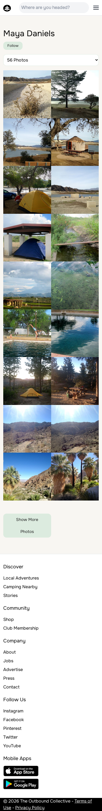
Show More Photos (27, 525)
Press (8, 678)
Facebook (13, 719)
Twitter (10, 737)
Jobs (8, 661)
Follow (12, 45)
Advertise (13, 669)
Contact (11, 687)
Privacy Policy (30, 807)
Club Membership (21, 628)
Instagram (13, 711)
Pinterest (12, 728)
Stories (10, 595)
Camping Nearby (20, 587)
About (9, 652)
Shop (8, 619)
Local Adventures (21, 578)
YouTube (12, 746)
